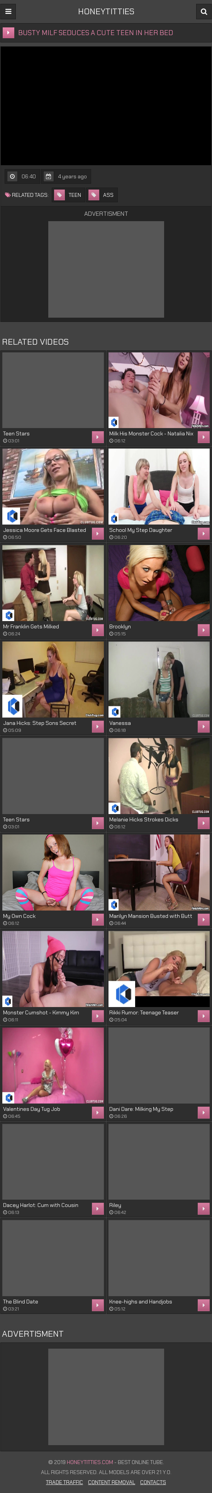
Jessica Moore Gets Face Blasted (44, 529)
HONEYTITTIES (106, 11)
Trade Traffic (64, 1482)
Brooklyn (120, 626)
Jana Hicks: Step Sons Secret (39, 722)
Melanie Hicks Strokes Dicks (143, 819)
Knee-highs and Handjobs (140, 1301)
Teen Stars (16, 433)
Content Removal (111, 1482)
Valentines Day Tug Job (31, 1108)
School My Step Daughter (140, 529)
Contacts (153, 1482)
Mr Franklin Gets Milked (31, 626)
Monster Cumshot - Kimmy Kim (41, 1012)
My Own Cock (19, 915)
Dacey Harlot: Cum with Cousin (40, 1205)
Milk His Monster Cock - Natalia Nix (151, 433)
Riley (115, 1205)
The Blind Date (20, 1301)
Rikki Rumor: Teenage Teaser (144, 1012)
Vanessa (120, 722)
